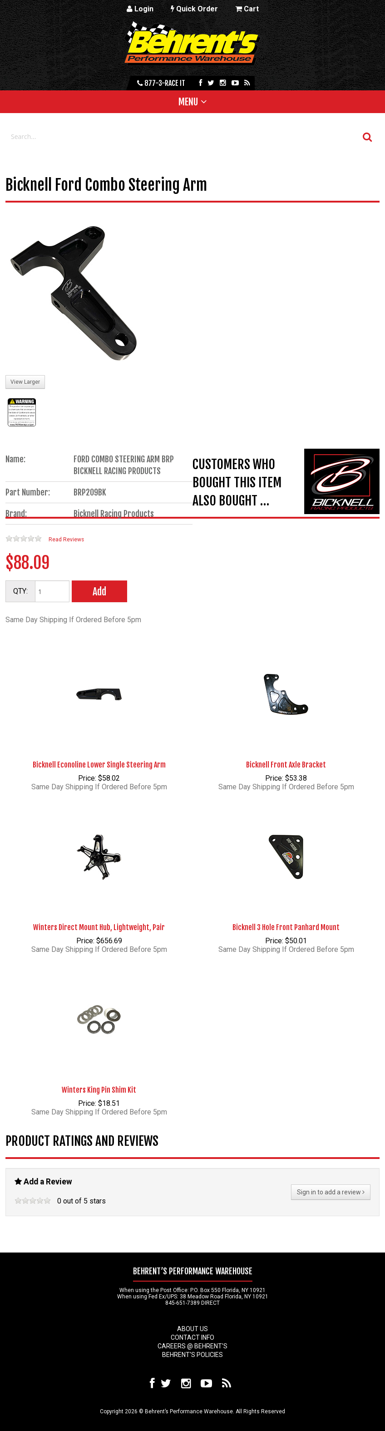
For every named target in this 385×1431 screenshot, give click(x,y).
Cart (247, 9)
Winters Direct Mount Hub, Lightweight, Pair (99, 927)
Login (140, 9)
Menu (188, 102)
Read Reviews (66, 539)
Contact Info (192, 1337)
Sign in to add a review (331, 1192)
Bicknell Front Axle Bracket (286, 764)
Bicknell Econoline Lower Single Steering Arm (99, 764)
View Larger (25, 382)
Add (99, 591)
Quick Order (194, 9)
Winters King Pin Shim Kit (99, 1089)
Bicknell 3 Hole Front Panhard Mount (286, 927)
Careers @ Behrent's (192, 1346)
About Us (192, 1328)
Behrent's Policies (192, 1354)
